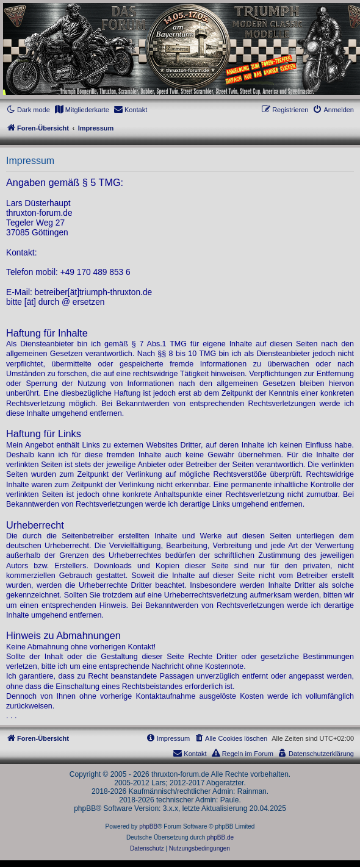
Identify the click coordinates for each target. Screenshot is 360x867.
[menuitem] (81, 109)
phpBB (148, 826)
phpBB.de (220, 837)
